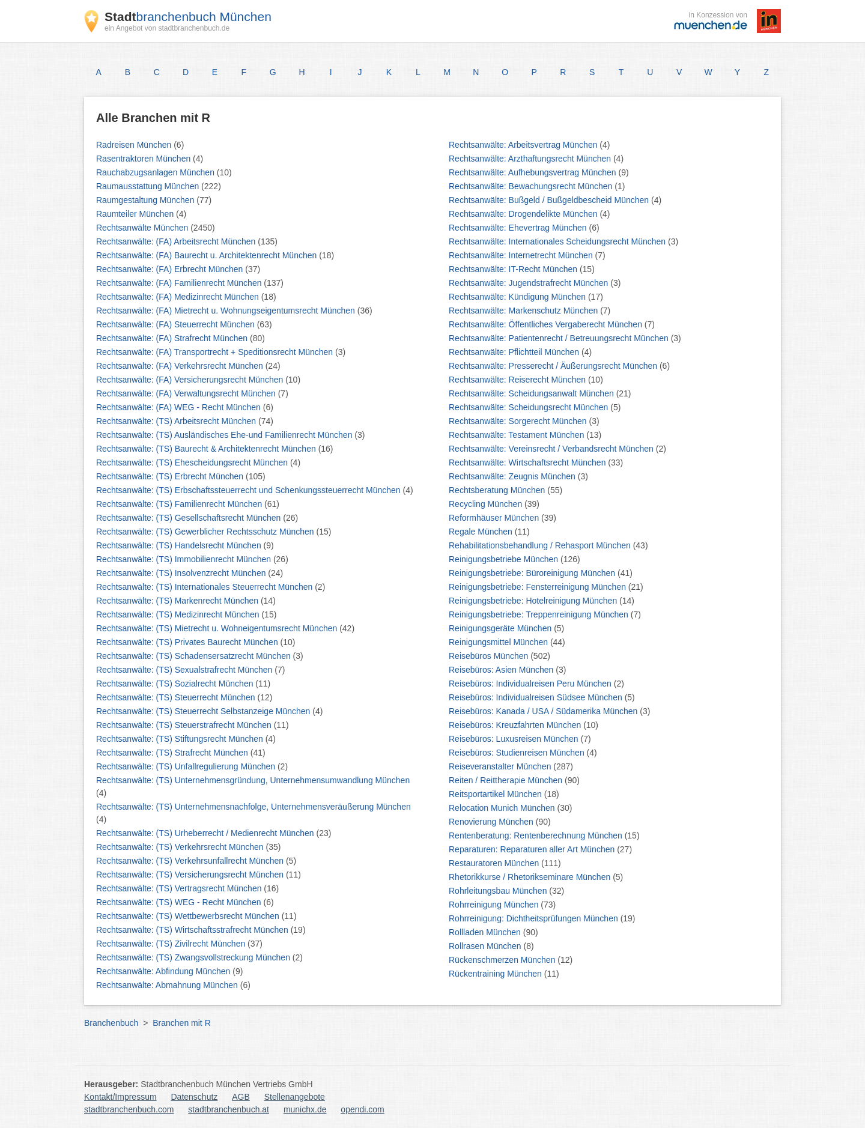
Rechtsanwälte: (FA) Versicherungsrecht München (190, 379)
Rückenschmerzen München (503, 960)
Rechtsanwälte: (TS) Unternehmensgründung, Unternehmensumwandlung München (253, 780)
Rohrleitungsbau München (499, 891)
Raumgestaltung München (146, 200)
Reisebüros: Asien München (502, 670)
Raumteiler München (136, 214)
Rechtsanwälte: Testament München (517, 435)
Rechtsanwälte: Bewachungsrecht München (532, 186)
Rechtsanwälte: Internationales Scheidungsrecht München (558, 241)
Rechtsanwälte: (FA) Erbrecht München (170, 269)
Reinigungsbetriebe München (504, 559)
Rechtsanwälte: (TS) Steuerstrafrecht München (185, 725)
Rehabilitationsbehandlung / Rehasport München (541, 545)
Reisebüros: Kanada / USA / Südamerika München (544, 711)
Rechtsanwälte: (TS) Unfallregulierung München (187, 766)
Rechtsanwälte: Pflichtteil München (515, 352)
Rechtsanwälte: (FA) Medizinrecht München (178, 297)
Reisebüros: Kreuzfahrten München (516, 725)
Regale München (482, 531)
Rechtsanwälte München (143, 227)
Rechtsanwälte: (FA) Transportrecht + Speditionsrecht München (215, 352)
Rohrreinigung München (495, 904)
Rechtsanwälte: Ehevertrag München (519, 227)
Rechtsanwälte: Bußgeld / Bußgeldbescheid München (550, 200)
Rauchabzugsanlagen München (156, 172)
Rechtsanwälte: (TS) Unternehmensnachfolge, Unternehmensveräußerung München (253, 806)
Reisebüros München (489, 656)
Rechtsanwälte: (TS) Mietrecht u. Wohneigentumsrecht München (217, 628)
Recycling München (486, 504)
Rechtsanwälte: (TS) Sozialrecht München (175, 683)
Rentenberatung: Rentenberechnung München (537, 835)
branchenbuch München (188, 16)
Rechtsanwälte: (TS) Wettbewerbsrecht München (189, 916)
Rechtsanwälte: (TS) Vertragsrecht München (180, 888)
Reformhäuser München (495, 518)
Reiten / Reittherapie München (507, 780)
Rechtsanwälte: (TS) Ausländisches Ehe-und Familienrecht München (225, 435)
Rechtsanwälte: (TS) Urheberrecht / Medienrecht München (206, 833)
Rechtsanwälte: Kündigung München (518, 297)
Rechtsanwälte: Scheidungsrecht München (529, 407)
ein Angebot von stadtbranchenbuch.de (167, 28)
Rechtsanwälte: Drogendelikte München (524, 214)
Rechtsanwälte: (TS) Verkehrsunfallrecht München (191, 861)
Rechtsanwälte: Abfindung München (164, 971)
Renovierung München (492, 821)
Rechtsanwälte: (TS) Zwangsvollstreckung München (194, 957)
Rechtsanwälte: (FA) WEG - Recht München (179, 407)
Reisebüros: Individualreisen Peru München (531, 683)
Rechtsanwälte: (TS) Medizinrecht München (178, 614)
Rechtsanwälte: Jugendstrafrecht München (529, 283)
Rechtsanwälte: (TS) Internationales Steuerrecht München (205, 587)
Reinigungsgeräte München (501, 628)
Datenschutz (194, 1097)
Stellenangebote (294, 1097)
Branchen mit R (181, 1023)
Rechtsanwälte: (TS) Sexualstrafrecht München (185, 670)
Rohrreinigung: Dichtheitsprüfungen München (535, 918)
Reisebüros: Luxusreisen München (514, 739)
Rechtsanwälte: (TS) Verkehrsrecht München (181, 847)
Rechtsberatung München (498, 490)
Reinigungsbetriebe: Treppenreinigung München (540, 614)
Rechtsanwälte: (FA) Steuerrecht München (176, 324)
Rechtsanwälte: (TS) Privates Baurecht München (188, 642)
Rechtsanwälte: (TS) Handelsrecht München (180, 545)
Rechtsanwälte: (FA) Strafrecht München (173, 338)
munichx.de (305, 1109)
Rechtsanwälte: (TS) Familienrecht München (180, 504)
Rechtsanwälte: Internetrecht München (522, 255)
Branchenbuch (111, 1023)
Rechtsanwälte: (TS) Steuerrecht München (176, 697)
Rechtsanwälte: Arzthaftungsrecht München (531, 158)
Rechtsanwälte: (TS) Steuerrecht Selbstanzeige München (204, 711)
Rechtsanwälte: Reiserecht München (518, 379)
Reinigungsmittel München (499, 642)
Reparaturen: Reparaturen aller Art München (533, 849)
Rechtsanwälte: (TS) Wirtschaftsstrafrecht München (193, 930)
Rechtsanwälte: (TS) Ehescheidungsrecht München (193, 462)
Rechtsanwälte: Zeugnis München (513, 476)
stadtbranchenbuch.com (129, 1109)
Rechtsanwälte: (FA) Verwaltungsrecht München (187, 393)
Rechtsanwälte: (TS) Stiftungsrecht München (181, 739)
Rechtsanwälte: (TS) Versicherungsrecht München (191, 874)
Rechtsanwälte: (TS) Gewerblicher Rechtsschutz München (206, 531)
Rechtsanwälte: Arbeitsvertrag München (524, 145)
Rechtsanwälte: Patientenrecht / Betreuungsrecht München (560, 338)
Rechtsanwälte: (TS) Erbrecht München (171, 476)
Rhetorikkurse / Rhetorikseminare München (531, 877)
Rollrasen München (486, 946)
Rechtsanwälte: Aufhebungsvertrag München (534, 172)
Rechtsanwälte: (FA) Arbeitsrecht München (177, 241)
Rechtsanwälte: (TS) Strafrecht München (173, 752)
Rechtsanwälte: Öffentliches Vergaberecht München (547, 324)
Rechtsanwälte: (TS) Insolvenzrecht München (182, 573)
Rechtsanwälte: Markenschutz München (524, 310)
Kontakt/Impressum (120, 1097)
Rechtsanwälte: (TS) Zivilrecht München (171, 943)
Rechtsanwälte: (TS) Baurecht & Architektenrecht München (207, 448)
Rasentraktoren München (144, 158)
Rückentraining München (496, 973)
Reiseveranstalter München (501, 766)
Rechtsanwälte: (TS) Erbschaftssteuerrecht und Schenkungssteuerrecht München (249, 490)
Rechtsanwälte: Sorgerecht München (519, 421)
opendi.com (362, 1109)
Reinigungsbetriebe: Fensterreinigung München (538, 587)
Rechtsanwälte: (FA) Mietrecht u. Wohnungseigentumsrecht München (226, 310)
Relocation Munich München (503, 808)
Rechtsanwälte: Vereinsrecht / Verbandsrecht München (552, 448)
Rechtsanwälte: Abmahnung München (168, 985)
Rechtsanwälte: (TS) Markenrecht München (178, 600)
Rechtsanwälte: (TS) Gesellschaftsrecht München (189, 518)
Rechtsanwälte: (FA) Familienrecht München (180, 283)
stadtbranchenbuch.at (228, 1109)
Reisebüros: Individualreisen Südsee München (537, 697)
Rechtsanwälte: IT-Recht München (514, 269)
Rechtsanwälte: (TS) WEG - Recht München (180, 902)
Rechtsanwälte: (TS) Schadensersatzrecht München (194, 656)
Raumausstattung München (148, 186)
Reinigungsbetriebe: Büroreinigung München (533, 573)
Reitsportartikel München (496, 794)
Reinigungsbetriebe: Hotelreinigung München (534, 600)
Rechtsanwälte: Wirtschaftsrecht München (528, 462)
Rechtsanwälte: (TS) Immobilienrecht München (184, 559)
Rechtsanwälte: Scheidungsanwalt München (532, 393)
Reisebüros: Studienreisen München (518, 752)
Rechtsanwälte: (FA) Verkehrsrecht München (181, 366)
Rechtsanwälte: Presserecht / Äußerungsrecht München (554, 366)
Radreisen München (135, 145)
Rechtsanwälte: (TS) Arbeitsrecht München (177, 421)
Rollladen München (486, 932)
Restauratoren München (495, 863)
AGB (241, 1097)
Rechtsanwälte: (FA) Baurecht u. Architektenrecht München (207, 255)
